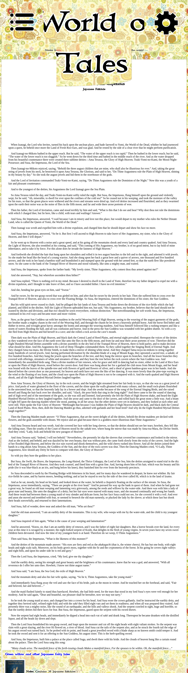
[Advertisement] (94, 116)
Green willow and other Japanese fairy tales (37, 654)
